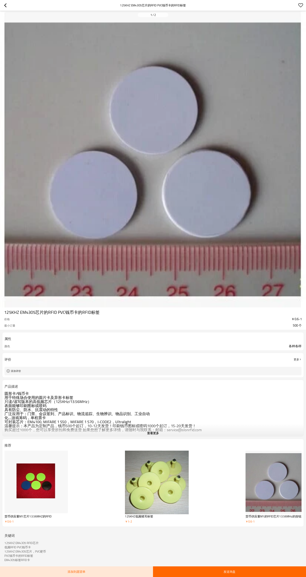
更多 (296, 359)
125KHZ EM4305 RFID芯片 (21, 543)
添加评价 (16, 371)
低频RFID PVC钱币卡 (17, 547)
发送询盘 (229, 571)
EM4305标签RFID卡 (17, 560)
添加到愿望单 (76, 571)
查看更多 (153, 433)
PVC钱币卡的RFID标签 (18, 556)
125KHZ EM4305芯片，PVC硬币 (25, 551)
